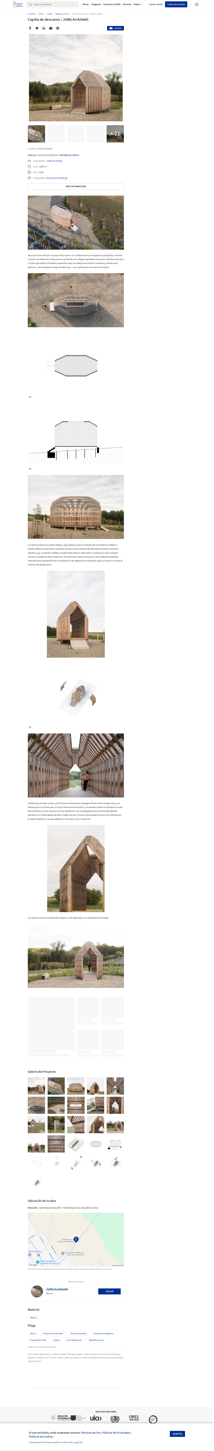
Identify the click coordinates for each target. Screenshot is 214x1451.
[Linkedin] (44, 28)
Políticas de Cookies (41, 1437)
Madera (33, 1317)
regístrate (78, 1442)
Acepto (177, 1434)
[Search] (56, 4)
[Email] (51, 28)
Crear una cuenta (176, 4)
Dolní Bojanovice (74, 1340)
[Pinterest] (57, 28)
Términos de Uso (91, 1433)
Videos (137, 4)
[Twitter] (37, 28)
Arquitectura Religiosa (103, 1333)
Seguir (109, 1291)
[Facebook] (30, 28)
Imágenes (96, 4)
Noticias (127, 4)
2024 (41, 172)
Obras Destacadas (78, 1333)
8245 (41, 166)
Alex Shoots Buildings (57, 178)
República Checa (69, 155)
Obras (85, 4)
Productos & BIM (111, 4)
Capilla (32, 155)
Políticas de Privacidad (115, 1433)
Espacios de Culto (38, 1340)
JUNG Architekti (54, 161)
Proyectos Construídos (53, 1333)
